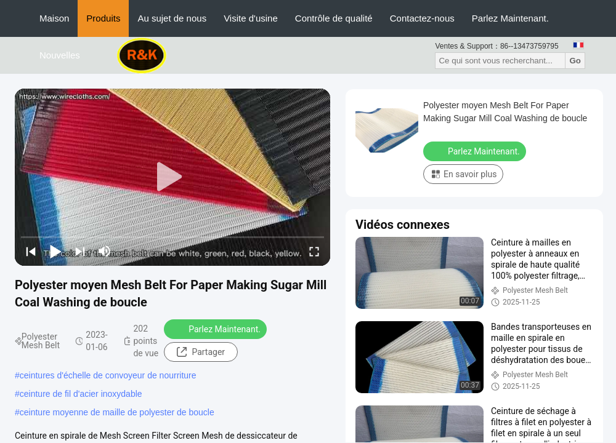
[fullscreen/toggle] (314, 251)
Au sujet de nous (171, 18)
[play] (172, 177)
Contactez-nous (422, 18)
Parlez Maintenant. (510, 18)
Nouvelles (59, 55)
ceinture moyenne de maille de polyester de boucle (117, 412)
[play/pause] (55, 251)
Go (575, 60)
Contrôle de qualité (334, 18)
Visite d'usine (251, 18)
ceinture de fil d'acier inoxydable (81, 394)
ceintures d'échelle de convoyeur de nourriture (108, 375)
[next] (80, 251)
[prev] (30, 251)
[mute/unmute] (104, 251)
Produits (103, 18)
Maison (54, 18)
